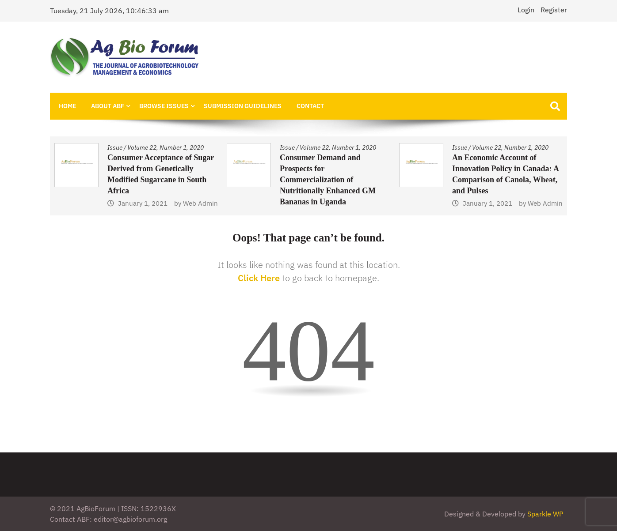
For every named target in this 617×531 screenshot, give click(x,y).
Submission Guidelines (243, 106)
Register (554, 9)
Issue (114, 147)
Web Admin (200, 203)
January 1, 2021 (143, 203)
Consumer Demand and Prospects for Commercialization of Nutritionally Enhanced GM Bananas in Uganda (328, 179)
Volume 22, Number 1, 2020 (165, 147)
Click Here (259, 278)
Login (526, 9)
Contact (310, 106)
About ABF (107, 106)
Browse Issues (164, 106)
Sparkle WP (545, 513)
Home (67, 106)
